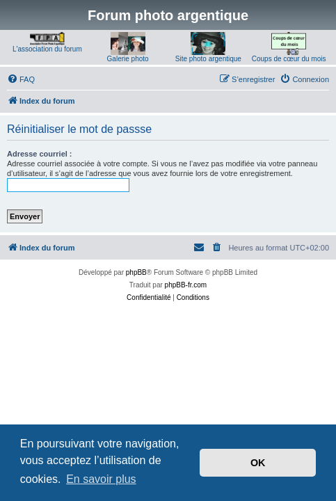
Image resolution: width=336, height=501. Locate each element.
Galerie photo (128, 59)
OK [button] (258, 462)
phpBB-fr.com (186, 285)
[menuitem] (21, 79)
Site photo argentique (208, 59)
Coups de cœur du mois (289, 59)
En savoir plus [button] (101, 479)
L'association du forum (47, 49)
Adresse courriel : (39, 154)
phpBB (136, 272)
